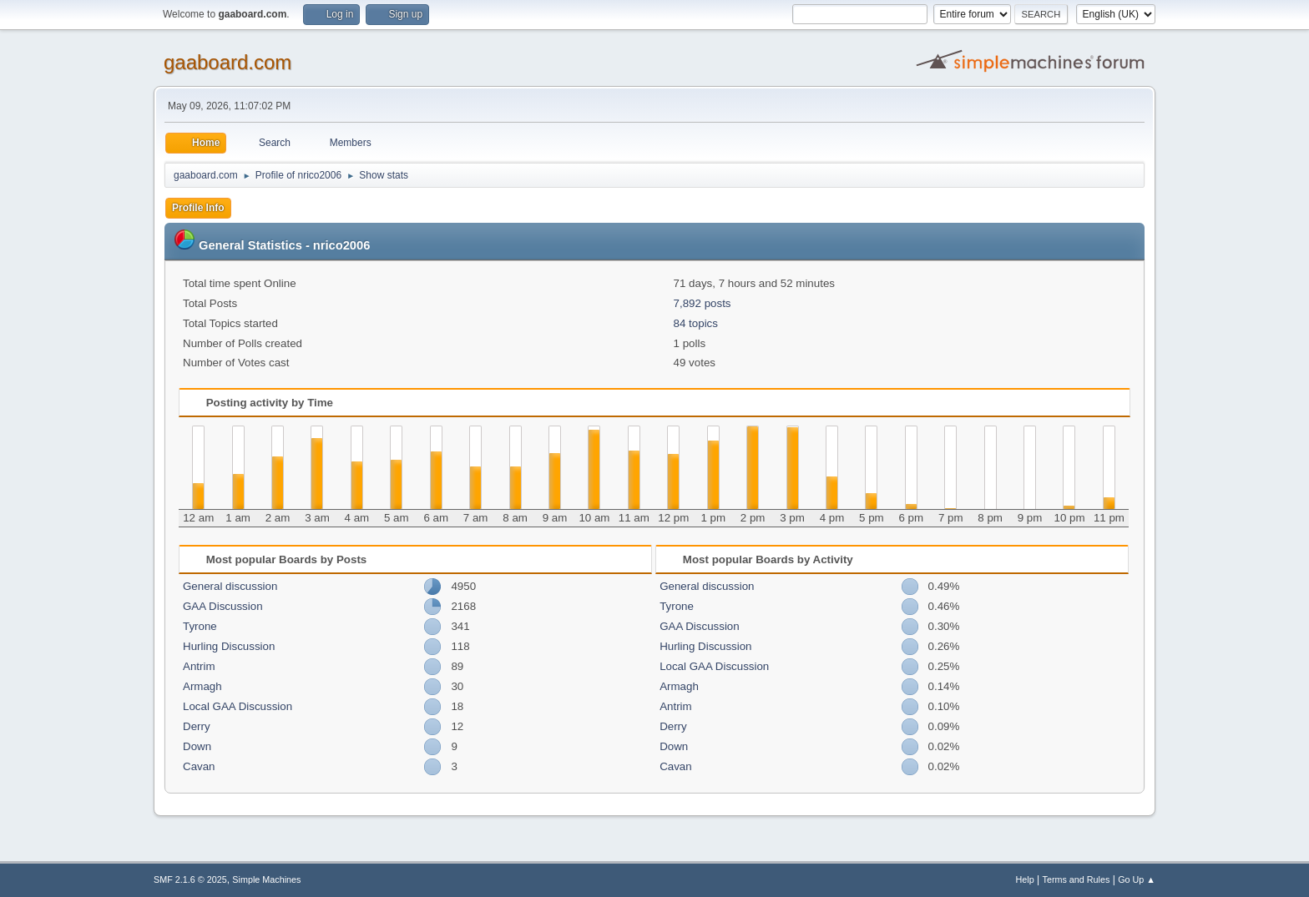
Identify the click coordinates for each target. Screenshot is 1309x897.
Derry (196, 726)
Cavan (199, 766)
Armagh (202, 686)
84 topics (696, 323)
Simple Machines (266, 879)
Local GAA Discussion (237, 706)
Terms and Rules (1076, 879)
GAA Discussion (223, 606)
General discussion (230, 586)
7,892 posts (702, 303)
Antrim (199, 666)
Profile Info (198, 208)
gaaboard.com (227, 62)
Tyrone (200, 626)
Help (1025, 879)
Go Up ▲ (1136, 879)
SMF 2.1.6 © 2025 (190, 879)
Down (197, 746)
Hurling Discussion (229, 646)
